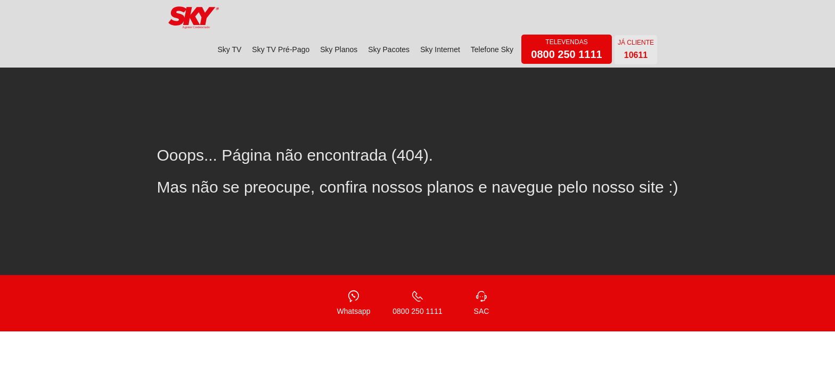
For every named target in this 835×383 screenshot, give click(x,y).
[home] (193, 18)
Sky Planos (338, 49)
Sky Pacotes (389, 49)
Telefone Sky (492, 49)
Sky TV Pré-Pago (280, 49)
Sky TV (229, 49)
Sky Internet (440, 49)
